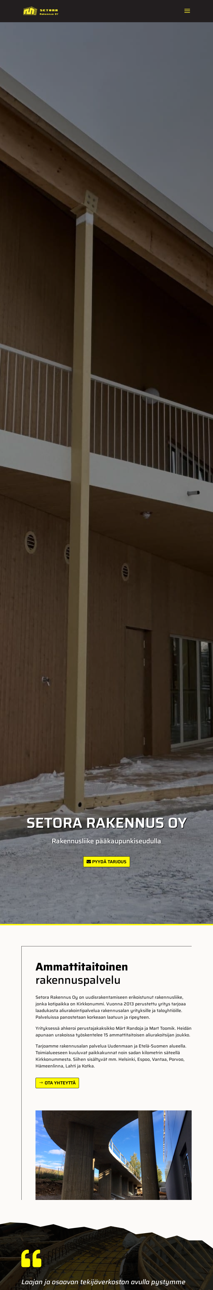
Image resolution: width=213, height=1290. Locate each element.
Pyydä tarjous (109, 861)
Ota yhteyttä (60, 1082)
